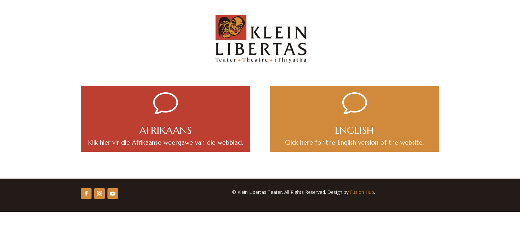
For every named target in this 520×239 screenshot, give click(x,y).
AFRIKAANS (165, 130)
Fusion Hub (362, 192)
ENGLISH (354, 130)
